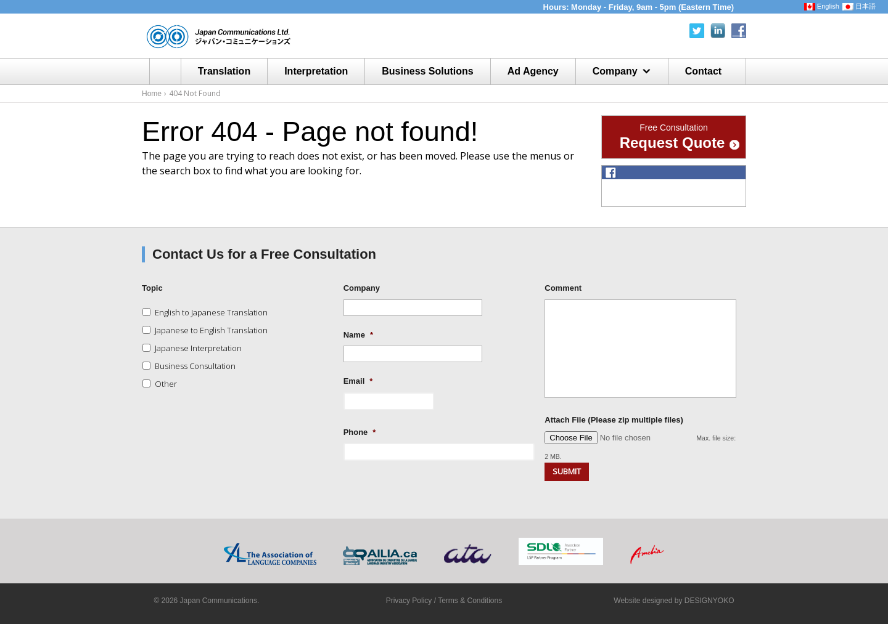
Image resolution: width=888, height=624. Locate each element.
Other (166, 383)
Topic (152, 288)
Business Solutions (427, 71)
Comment (563, 288)
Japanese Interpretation (198, 348)
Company (615, 71)
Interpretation (316, 71)
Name (358, 334)
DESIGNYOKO (709, 600)
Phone (359, 432)
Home (165, 71)
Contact (703, 71)
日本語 (859, 6)
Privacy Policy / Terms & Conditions (444, 600)
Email (358, 381)
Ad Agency (533, 71)
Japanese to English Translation (211, 330)
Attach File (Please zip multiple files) (614, 419)
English (821, 6)
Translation (224, 71)
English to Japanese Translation (211, 312)
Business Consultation (195, 365)
